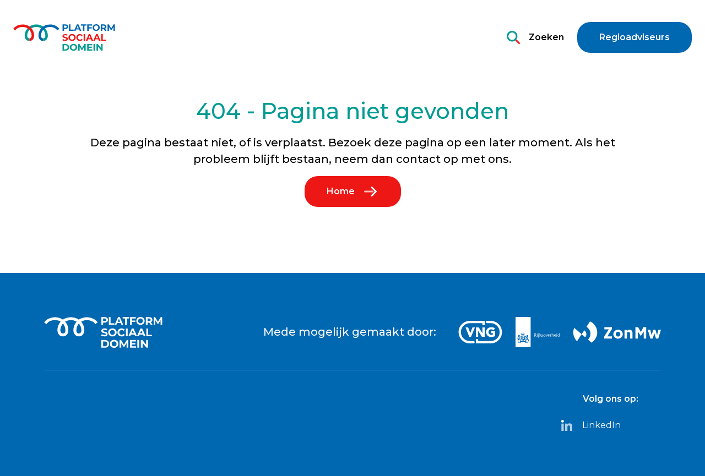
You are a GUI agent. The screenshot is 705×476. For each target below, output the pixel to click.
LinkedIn (590, 425)
